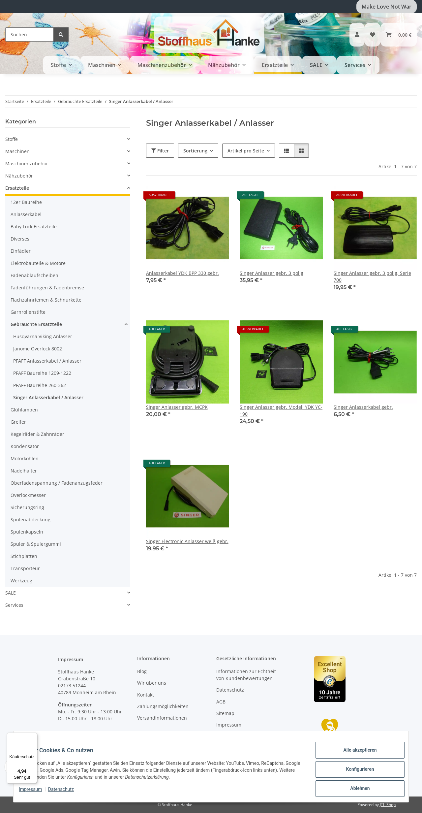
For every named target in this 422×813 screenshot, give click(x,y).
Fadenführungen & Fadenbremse (47, 287)
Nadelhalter (24, 471)
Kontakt (145, 695)
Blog (142, 671)
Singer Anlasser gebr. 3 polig (271, 273)
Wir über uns (151, 683)
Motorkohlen (25, 458)
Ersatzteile (17, 188)
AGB (221, 702)
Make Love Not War (386, 6)
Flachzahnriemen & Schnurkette (46, 300)
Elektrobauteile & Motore (38, 263)
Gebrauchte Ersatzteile (36, 324)
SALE (10, 593)
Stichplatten (24, 556)
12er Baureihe (26, 202)
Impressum (35, 792)
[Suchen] (29, 34)
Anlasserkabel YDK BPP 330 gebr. (182, 273)
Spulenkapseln (27, 532)
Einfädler (21, 251)
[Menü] (33, 736)
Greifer (18, 422)
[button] (357, 35)
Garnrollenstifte (28, 312)
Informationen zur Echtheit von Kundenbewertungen (246, 674)
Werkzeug (21, 580)
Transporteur (25, 568)
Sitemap (225, 713)
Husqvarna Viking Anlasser (42, 336)
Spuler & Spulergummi (36, 544)
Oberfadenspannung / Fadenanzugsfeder (57, 483)
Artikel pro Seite (245, 150)
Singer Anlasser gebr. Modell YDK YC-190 (281, 410)
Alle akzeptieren (354, 755)
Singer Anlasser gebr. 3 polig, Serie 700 (372, 276)
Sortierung (195, 150)
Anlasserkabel (26, 214)
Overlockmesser (28, 495)
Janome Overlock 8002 (37, 348)
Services (14, 605)
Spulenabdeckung (30, 519)
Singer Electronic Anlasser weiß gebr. (187, 541)
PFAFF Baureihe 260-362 (39, 385)
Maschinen (17, 151)
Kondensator (25, 446)
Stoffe (11, 139)
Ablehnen (354, 789)
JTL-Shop (388, 804)
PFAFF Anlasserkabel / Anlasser (47, 361)
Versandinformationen (162, 718)
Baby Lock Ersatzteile (34, 226)
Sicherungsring (27, 507)
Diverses (20, 239)
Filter (160, 150)
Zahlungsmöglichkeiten (163, 706)
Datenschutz (66, 792)
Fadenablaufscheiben (34, 275)
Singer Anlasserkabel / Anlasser (48, 397)
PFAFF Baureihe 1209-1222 (42, 373)
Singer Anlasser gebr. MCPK (177, 407)
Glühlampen (24, 409)
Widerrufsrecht (233, 736)
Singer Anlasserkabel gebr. (363, 407)
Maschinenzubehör (26, 163)
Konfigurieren (355, 772)
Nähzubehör (19, 176)
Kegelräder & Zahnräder (37, 434)
